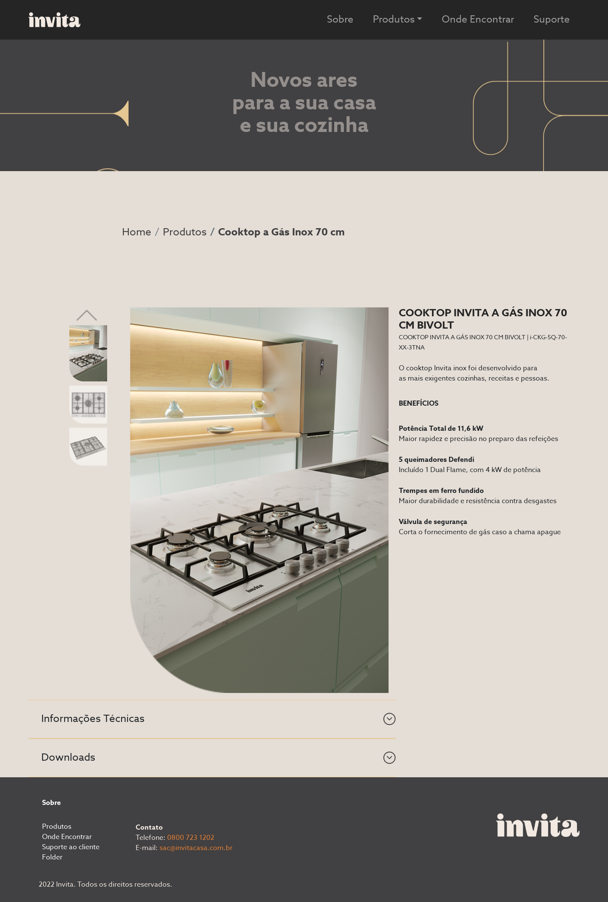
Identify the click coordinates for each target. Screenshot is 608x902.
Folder (52, 857)
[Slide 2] (88, 404)
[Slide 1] (88, 353)
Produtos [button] (394, 19)
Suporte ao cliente (70, 847)
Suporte (552, 19)
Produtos (185, 232)
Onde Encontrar (478, 19)
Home (136, 232)
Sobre (340, 19)
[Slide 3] (88, 446)
